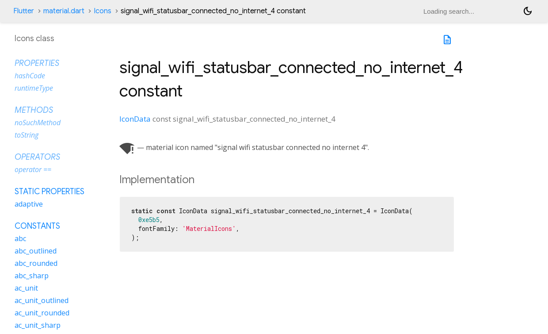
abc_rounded (36, 263)
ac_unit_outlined (41, 300)
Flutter (23, 11)
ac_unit (26, 288)
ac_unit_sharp (38, 325)
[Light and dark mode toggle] (528, 11)
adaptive (29, 204)
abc (20, 238)
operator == (33, 169)
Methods (34, 110)
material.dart (63, 11)
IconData (135, 119)
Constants (37, 226)
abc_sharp (32, 275)
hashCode (30, 76)
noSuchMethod (38, 122)
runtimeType (34, 88)
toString (26, 135)
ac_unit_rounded (42, 313)
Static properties (49, 191)
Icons (102, 11)
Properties (37, 63)
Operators (37, 157)
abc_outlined (36, 251)
